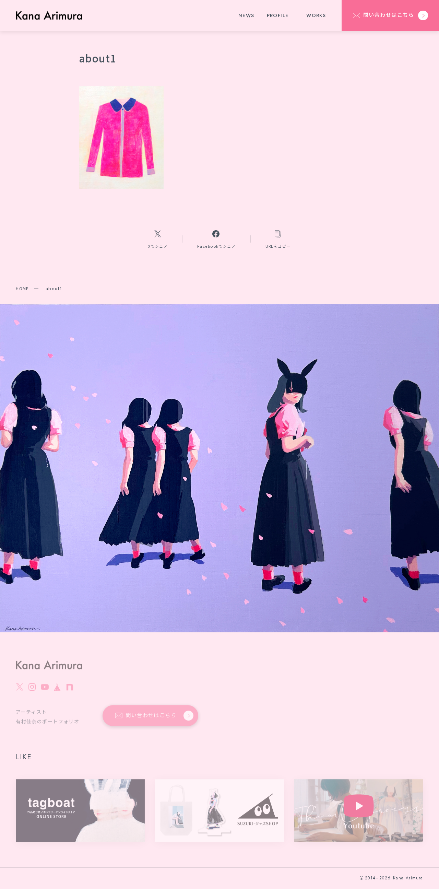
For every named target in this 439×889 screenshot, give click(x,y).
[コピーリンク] (278, 239)
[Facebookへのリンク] (216, 239)
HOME (22, 288)
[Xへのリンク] (157, 239)
